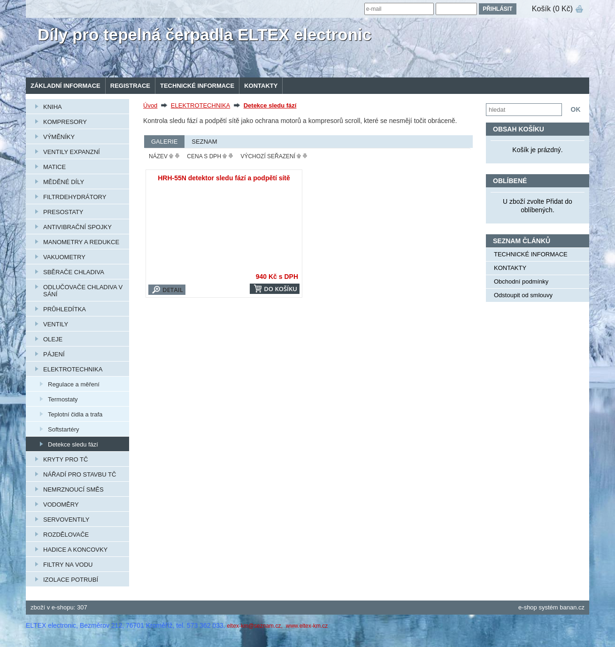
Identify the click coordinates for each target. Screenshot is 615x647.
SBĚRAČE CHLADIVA (73, 272)
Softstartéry (63, 429)
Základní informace (65, 85)
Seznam (204, 141)
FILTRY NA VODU (67, 564)
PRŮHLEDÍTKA (64, 309)
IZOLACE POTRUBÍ (70, 579)
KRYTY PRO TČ (65, 459)
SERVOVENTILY (66, 519)
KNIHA (52, 106)
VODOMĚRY (61, 504)
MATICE (54, 166)
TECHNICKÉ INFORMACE (197, 85)
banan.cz (572, 607)
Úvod (150, 105)
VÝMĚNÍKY (59, 136)
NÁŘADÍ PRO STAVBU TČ (79, 474)
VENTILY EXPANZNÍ (71, 151)
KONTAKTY (260, 85)
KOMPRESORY (65, 121)
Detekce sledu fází (73, 444)
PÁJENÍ (54, 354)
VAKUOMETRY (64, 257)
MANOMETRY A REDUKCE (81, 242)
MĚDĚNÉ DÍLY (63, 181)
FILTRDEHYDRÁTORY (74, 196)
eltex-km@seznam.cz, (255, 626)
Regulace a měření (74, 384)
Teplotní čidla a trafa (75, 414)
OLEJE (52, 339)
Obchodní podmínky (521, 281)
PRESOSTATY (63, 212)
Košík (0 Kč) (552, 9)
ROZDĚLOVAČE (66, 534)
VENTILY (55, 324)
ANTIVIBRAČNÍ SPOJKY (77, 227)
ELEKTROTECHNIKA (72, 369)
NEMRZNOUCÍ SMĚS (73, 489)
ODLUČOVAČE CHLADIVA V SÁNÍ (83, 291)
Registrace (130, 85)
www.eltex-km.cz (307, 626)
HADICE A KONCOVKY (75, 549)
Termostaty (63, 399)
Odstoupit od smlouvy (523, 295)
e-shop (527, 607)
